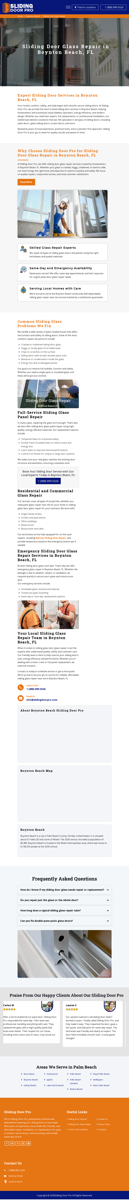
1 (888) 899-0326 (114, 7)
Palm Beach (75, 1075)
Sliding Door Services (78, 1120)
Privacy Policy (104, 1126)
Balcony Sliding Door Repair (51, 539)
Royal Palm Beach (101, 1075)
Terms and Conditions (78, 1131)
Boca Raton (29, 1075)
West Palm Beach (101, 1087)
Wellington (98, 1081)
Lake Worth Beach (55, 1087)
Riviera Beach (76, 1090)
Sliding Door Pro (63, 1197)
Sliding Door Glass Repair (80, 1126)
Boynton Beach (31, 1081)
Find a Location (86, 7)
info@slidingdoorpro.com (41, 701)
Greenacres (52, 1075)
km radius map (64, 799)
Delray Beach (30, 1087)
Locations (102, 1131)
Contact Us (103, 1120)
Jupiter (50, 1081)
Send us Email (15, 1177)
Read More (27, 182)
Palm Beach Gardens (75, 1083)
